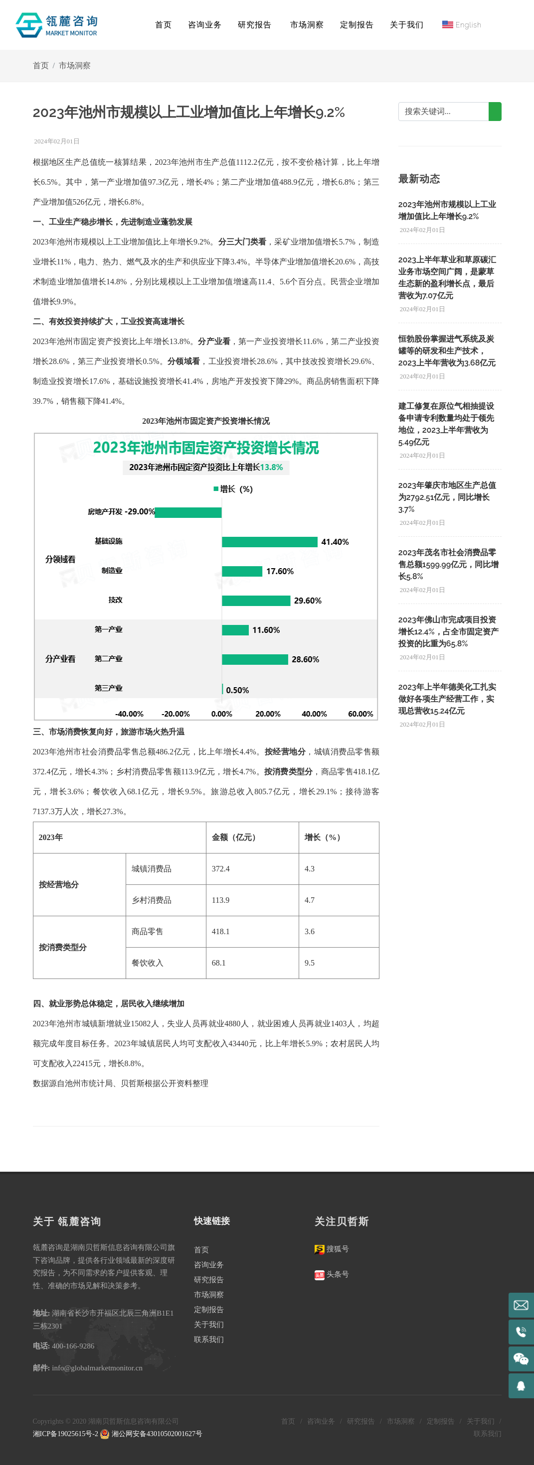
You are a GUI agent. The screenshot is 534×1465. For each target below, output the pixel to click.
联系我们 (209, 1339)
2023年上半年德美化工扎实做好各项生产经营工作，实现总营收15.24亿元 (447, 699)
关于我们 (209, 1325)
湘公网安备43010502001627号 (151, 1434)
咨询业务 (209, 1265)
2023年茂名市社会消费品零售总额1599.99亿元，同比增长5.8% (448, 564)
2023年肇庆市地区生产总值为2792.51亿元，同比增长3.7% (447, 497)
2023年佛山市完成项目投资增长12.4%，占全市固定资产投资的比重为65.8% (448, 631)
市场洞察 (75, 65)
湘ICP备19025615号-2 (65, 1434)
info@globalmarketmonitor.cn (97, 1368)
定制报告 (209, 1310)
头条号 (337, 1274)
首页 (163, 24)
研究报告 (209, 1280)
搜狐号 (337, 1249)
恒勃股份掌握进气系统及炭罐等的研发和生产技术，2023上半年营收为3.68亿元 (447, 350)
